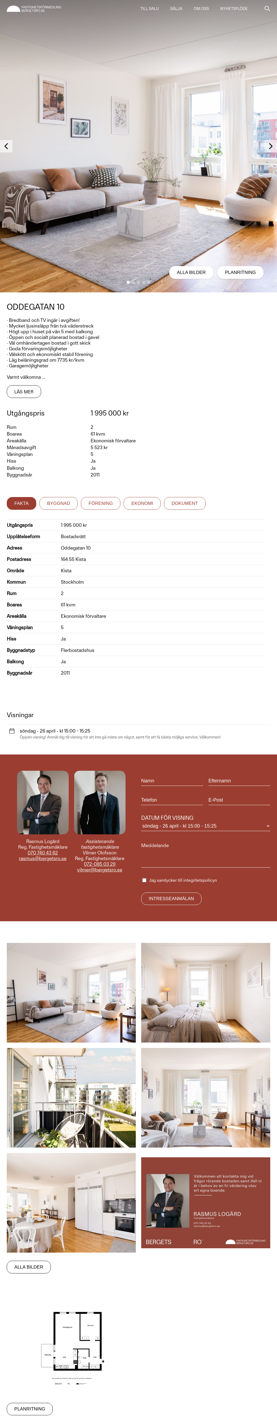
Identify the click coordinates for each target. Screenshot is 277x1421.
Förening (101, 503)
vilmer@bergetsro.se (99, 870)
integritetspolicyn (200, 880)
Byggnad (58, 503)
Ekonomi (142, 503)
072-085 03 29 (100, 864)
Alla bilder (191, 272)
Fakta (21, 503)
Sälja (176, 8)
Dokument (185, 503)
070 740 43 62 (43, 852)
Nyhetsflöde (234, 8)
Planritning (240, 272)
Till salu (149, 8)
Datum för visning (205, 823)
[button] (128, 282)
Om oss (201, 8)
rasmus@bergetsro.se (43, 858)
